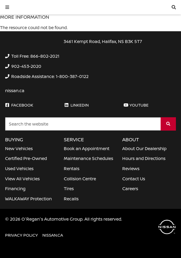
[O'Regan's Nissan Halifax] (40, 7)
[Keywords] (83, 124)
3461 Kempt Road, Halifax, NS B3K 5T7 (103, 41)
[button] (7, 7)
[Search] (168, 124)
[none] (32, 56)
